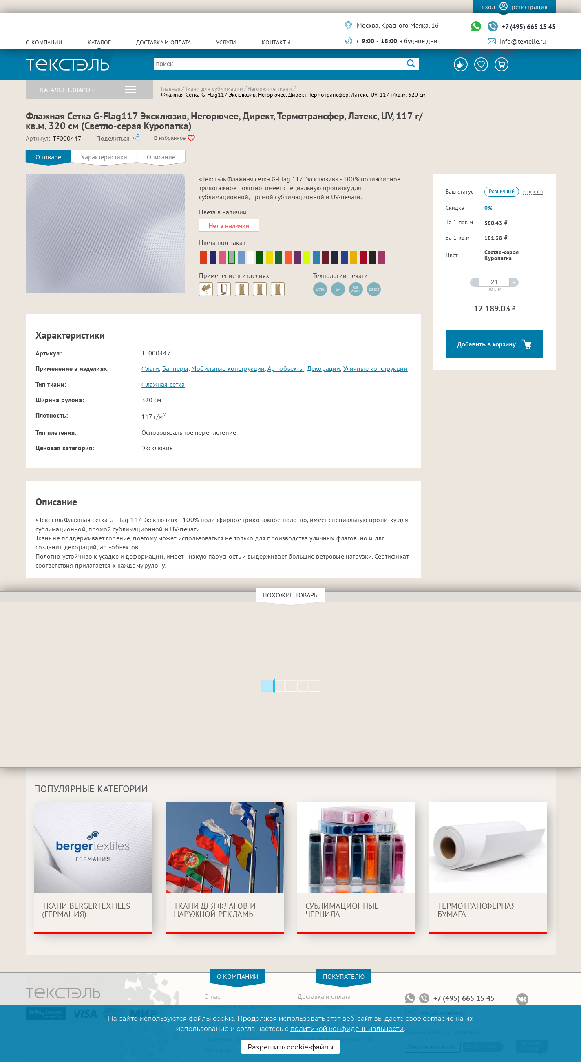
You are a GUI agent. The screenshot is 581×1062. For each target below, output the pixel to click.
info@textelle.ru (523, 41)
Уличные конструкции (375, 368)
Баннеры (175, 368)
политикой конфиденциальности (347, 1029)
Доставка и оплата (163, 42)
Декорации (323, 368)
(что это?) (533, 191)
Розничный (502, 191)
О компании (44, 42)
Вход (488, 6)
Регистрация (530, 6)
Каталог (99, 42)
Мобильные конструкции (228, 368)
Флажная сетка (163, 384)
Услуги (226, 42)
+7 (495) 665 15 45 (529, 26)
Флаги (150, 368)
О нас (212, 996)
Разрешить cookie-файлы (290, 1047)
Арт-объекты (285, 368)
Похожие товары (292, 595)
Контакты (276, 42)
